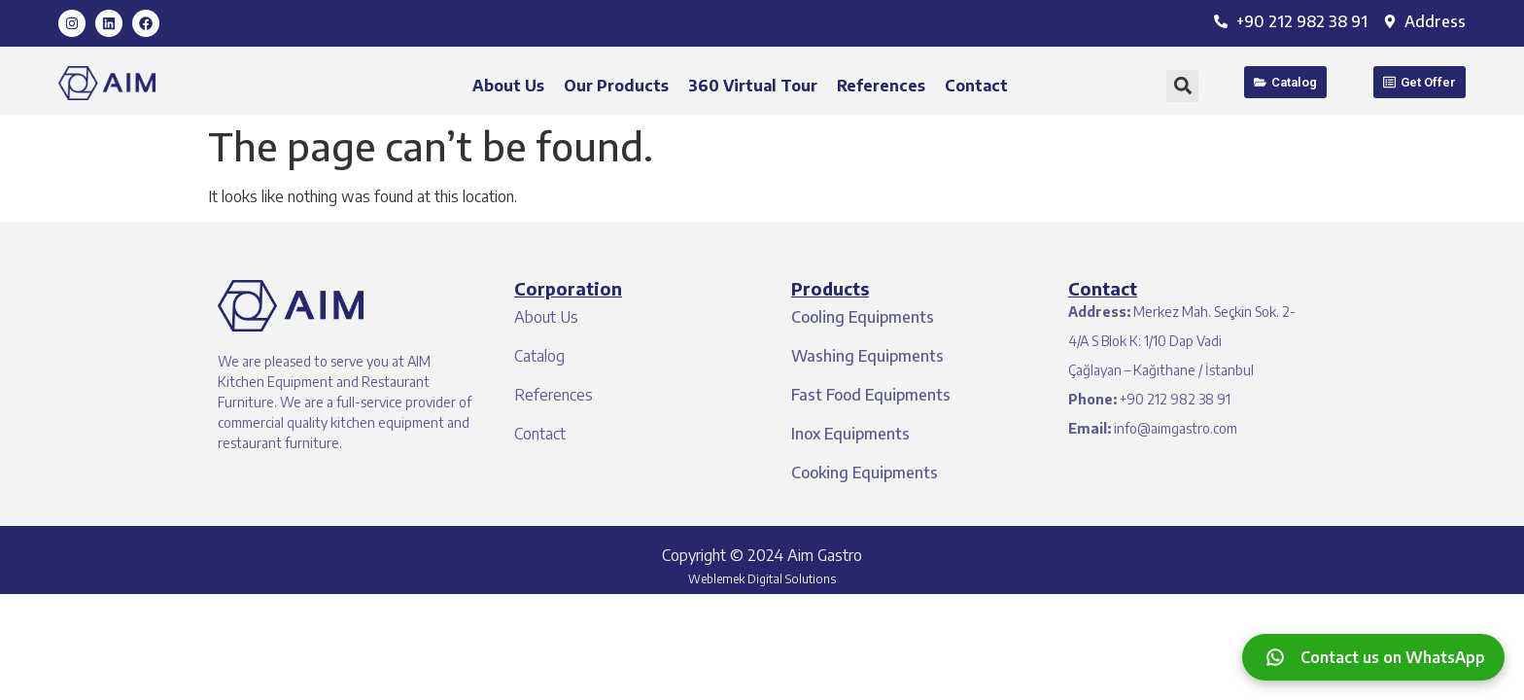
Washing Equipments (867, 356)
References (881, 85)
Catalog (539, 356)
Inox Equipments (850, 433)
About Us (508, 85)
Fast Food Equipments (871, 394)
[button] (1182, 86)
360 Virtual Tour (752, 85)
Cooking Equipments (864, 472)
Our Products (616, 85)
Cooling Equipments (862, 317)
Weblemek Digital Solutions (762, 579)
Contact (976, 85)
